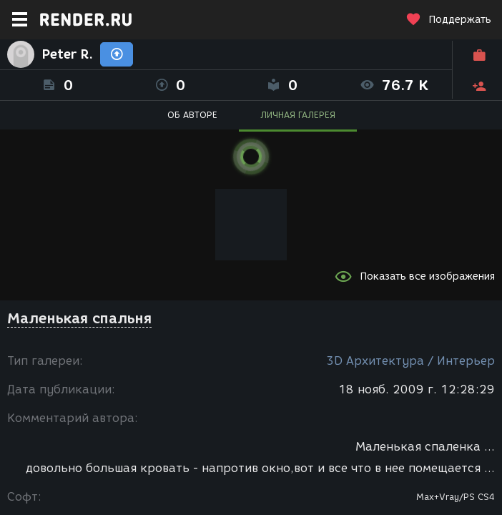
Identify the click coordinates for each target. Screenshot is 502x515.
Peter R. (67, 54)
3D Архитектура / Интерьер (410, 361)
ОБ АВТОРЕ (192, 114)
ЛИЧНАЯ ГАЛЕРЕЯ (297, 114)
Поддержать (448, 19)
